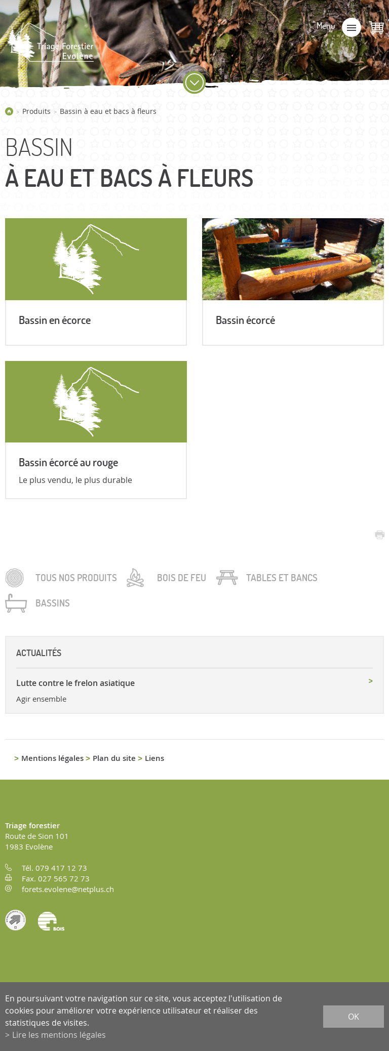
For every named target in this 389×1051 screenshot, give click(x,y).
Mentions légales (52, 758)
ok (353, 1016)
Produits (36, 111)
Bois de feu (181, 578)
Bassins (52, 603)
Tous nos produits (76, 578)
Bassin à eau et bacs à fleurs (108, 111)
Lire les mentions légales (59, 1034)
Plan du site (114, 758)
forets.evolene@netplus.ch (68, 889)
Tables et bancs (282, 578)
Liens (154, 758)
